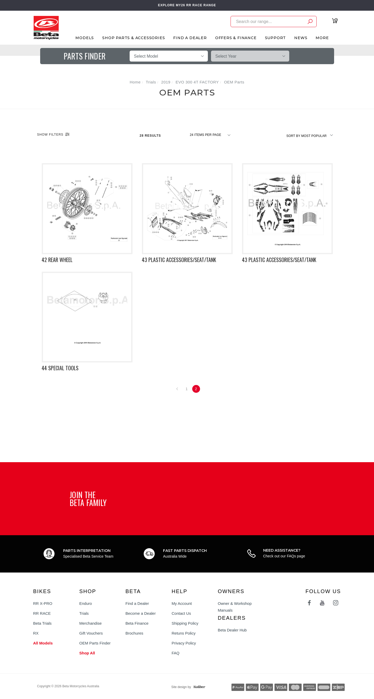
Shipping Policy (185, 623)
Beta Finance (136, 623)
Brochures (134, 633)
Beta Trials (42, 623)
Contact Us (181, 613)
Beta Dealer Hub (232, 630)
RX (36, 633)
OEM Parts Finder (95, 643)
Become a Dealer (140, 613)
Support (275, 37)
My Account (182, 603)
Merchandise (90, 623)
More (322, 37)
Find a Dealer (137, 603)
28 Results (151, 135)
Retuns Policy (184, 633)
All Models (43, 643)
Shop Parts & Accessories (133, 37)
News (300, 37)
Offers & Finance (236, 37)
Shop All (87, 653)
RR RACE (42, 613)
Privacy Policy (184, 643)
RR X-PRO (42, 603)
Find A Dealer (190, 37)
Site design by (187, 687)
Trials (84, 613)
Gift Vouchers (91, 633)
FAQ (175, 653)
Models (84, 37)
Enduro (85, 603)
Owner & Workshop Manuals (235, 606)
